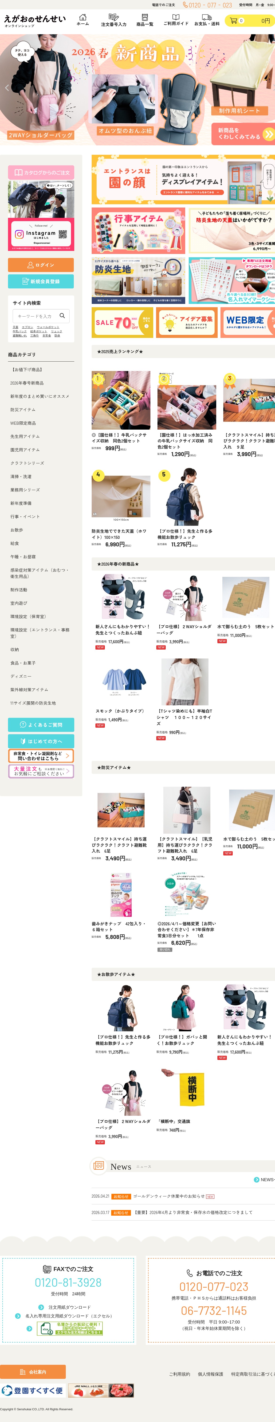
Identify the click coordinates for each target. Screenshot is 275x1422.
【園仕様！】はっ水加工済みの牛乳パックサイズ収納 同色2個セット (184, 441)
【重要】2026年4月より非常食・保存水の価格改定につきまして (193, 1212)
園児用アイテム (25, 449)
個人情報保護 (210, 1374)
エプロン (27, 327)
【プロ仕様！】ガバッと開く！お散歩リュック (181, 1040)
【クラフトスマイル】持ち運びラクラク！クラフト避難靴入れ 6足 (119, 845)
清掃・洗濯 (20, 476)
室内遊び (18, 603)
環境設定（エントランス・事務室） (40, 633)
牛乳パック (20, 331)
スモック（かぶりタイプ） (120, 711)
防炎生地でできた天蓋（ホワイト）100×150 (119, 534)
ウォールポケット (48, 327)
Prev (7, 87)
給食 (14, 543)
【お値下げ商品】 (27, 369)
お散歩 (16, 530)
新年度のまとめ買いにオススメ (40, 396)
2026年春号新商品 (27, 383)
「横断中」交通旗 (173, 1121)
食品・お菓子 (23, 663)
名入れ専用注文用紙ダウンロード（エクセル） (69, 1316)
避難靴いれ (20, 335)
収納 (14, 649)
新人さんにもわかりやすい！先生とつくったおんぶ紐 (122, 629)
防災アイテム (23, 409)
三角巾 (34, 335)
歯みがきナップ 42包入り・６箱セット (119, 926)
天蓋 (15, 327)
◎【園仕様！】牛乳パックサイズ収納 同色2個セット (119, 438)
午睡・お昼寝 (23, 556)
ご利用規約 (179, 1374)
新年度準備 (20, 503)
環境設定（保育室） (29, 616)
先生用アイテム (25, 436)
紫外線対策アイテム (29, 689)
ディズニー (20, 676)
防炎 (57, 335)
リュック (56, 331)
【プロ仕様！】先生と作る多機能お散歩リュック (184, 534)
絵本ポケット (38, 331)
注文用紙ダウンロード (70, 1307)
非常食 (47, 335)
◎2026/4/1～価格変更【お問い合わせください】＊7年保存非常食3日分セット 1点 (186, 929)
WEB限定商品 (23, 423)
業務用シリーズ (25, 490)
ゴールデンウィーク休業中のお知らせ (169, 1196)
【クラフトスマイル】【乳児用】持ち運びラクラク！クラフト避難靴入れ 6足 (184, 845)
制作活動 (18, 589)
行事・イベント (25, 516)
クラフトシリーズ (27, 463)
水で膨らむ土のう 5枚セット (245, 626)
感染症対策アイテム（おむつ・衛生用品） (40, 573)
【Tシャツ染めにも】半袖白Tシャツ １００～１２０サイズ (184, 717)
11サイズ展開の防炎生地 (33, 703)
